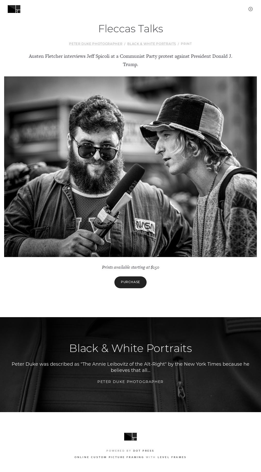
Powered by (130, 451)
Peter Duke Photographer (95, 44)
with (130, 457)
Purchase (130, 282)
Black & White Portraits (151, 44)
